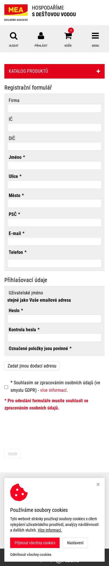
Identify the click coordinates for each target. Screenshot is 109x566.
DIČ (12, 138)
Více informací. (50, 530)
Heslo (14, 310)
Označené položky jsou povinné (38, 348)
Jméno (15, 157)
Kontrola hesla (22, 329)
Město (14, 195)
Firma (14, 100)
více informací (53, 390)
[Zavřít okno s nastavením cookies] (98, 485)
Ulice (13, 176)
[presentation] (48, 432)
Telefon (16, 252)
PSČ (13, 214)
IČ (10, 119)
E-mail (15, 233)
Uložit (12, 454)
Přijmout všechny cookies (35, 542)
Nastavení (75, 542)
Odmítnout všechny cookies (30, 554)
